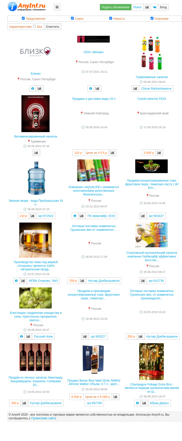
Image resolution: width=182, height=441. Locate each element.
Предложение (33, 18)
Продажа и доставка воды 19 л (94, 98)
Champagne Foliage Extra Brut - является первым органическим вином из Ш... (152, 388)
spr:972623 (45, 216)
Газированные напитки (152, 77)
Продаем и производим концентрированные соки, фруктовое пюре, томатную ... (94, 294)
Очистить (52, 26)
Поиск (137, 7)
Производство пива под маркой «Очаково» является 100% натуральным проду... (36, 265)
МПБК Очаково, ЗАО (43, 280)
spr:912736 (156, 280)
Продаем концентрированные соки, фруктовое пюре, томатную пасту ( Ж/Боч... (152, 184)
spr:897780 (94, 403)
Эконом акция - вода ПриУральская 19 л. (36, 202)
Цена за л (93, 152)
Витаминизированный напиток (35, 136)
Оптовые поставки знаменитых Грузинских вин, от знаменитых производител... (152, 294)
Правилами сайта (43, 418)
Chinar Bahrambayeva (156, 88)
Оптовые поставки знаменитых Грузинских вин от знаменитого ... (93, 227)
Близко (36, 73)
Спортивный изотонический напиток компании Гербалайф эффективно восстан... (152, 256)
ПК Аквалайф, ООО (101, 216)
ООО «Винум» (94, 52)
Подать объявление (116, 7)
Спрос (77, 18)
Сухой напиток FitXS (151, 98)
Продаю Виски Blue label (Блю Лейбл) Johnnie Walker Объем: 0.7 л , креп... (93, 382)
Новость (117, 18)
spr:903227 (98, 336)
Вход (163, 7)
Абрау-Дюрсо (159, 403)
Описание (160, 18)
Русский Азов (43, 336)
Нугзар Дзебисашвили (103, 280)
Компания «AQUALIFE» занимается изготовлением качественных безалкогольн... (94, 190)
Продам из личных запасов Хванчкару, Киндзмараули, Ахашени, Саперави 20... (35, 381)
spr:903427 (156, 216)
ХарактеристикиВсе (25, 26)
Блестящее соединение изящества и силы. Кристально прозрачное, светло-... (36, 316)
